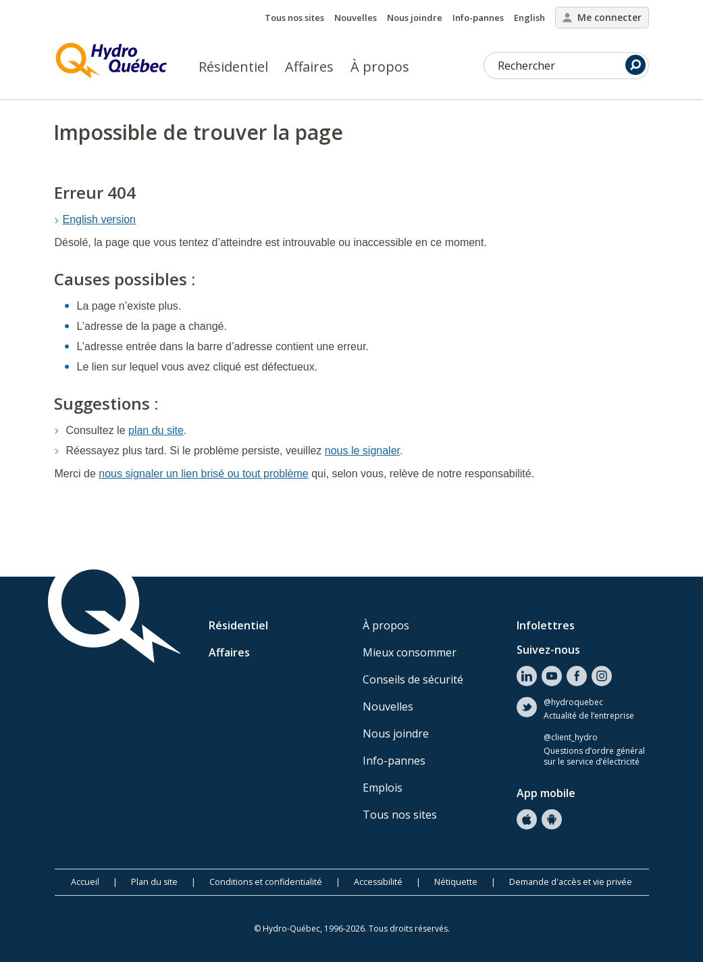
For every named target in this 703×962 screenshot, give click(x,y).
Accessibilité (378, 882)
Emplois (382, 787)
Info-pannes (478, 17)
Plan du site (154, 882)
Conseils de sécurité (413, 679)
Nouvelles (355, 17)
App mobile (546, 793)
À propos (379, 66)
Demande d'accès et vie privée (570, 882)
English (529, 17)
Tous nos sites (294, 17)
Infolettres (546, 625)
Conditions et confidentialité (265, 882)
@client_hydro (571, 737)
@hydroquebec (573, 702)
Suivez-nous (548, 649)
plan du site (156, 430)
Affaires (309, 66)
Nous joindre (414, 17)
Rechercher (572, 65)
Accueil (85, 882)
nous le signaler (362, 450)
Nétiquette (455, 882)
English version (99, 219)
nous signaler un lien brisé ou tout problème (203, 473)
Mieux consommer (410, 652)
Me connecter (602, 17)
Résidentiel (233, 66)
